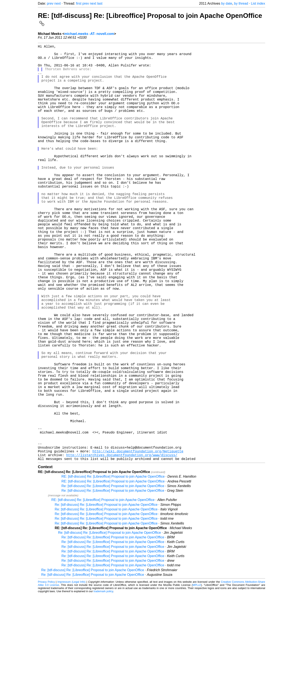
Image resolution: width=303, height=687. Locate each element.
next (57, 3)
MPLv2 (197, 677)
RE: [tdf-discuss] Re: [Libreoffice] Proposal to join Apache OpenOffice (113, 569)
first (78, 3)
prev (50, 3)
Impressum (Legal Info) (71, 674)
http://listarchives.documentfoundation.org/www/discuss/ (121, 546)
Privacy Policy (46, 674)
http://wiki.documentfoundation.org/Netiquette (137, 542)
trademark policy (103, 683)
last (99, 3)
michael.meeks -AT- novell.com (89, 34)
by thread (241, 3)
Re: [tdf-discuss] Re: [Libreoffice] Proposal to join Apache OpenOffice (112, 578)
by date (226, 3)
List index (258, 3)
